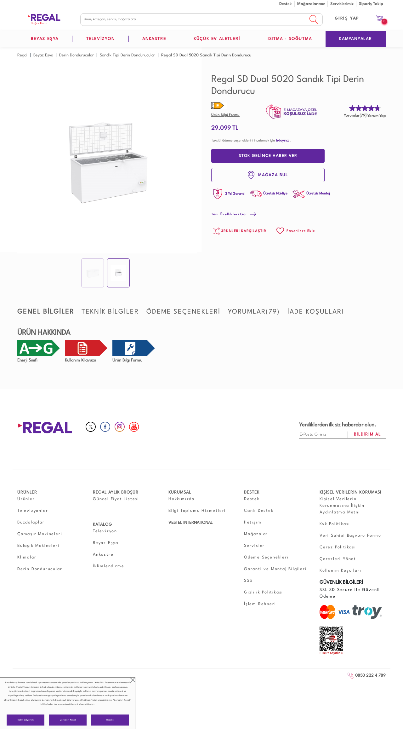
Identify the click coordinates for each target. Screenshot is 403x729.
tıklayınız (282, 140)
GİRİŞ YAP (347, 18)
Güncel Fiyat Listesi (116, 499)
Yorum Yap (376, 116)
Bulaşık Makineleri (38, 546)
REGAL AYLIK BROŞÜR (116, 492)
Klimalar (26, 557)
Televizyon (105, 531)
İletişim (252, 522)
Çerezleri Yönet (68, 720)
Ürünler (26, 499)
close (132, 680)
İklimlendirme (108, 566)
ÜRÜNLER (27, 492)
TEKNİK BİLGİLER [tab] (110, 312)
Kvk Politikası (335, 524)
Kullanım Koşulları (340, 571)
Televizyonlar (32, 511)
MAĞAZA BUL (268, 175)
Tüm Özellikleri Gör (233, 214)
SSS (248, 581)
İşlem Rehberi (260, 604)
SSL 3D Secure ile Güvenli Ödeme (350, 593)
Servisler (254, 546)
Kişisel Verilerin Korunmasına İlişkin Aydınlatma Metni (342, 505)
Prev (25, 164)
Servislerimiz (342, 4)
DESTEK (251, 492)
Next (189, 164)
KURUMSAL (179, 492)
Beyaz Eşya (105, 543)
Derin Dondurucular (39, 569)
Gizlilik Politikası (263, 592)
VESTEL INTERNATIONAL (190, 523)
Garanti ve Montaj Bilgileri (275, 569)
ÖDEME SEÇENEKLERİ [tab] (183, 312)
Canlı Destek (259, 511)
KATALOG (102, 525)
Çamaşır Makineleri (39, 534)
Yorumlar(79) (355, 116)
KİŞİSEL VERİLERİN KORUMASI (350, 492)
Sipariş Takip (371, 4)
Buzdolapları (31, 522)
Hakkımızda (181, 499)
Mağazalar (256, 534)
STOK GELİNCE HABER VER (268, 156)
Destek (285, 4)
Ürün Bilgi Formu (225, 115)
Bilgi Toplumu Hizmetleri (197, 511)
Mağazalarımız (311, 4)
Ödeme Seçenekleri (266, 557)
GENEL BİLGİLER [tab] (45, 312)
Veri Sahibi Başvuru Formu (350, 536)
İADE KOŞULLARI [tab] (315, 312)
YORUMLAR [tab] (254, 312)
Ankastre (103, 555)
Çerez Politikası (83, 700)
